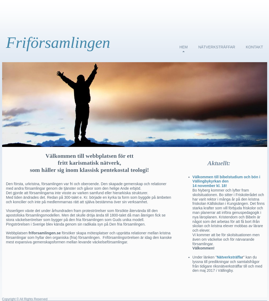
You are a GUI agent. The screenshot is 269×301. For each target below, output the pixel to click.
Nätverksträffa (229, 257)
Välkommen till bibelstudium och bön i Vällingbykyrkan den (226, 179)
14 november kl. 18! (209, 186)
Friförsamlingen (58, 42)
